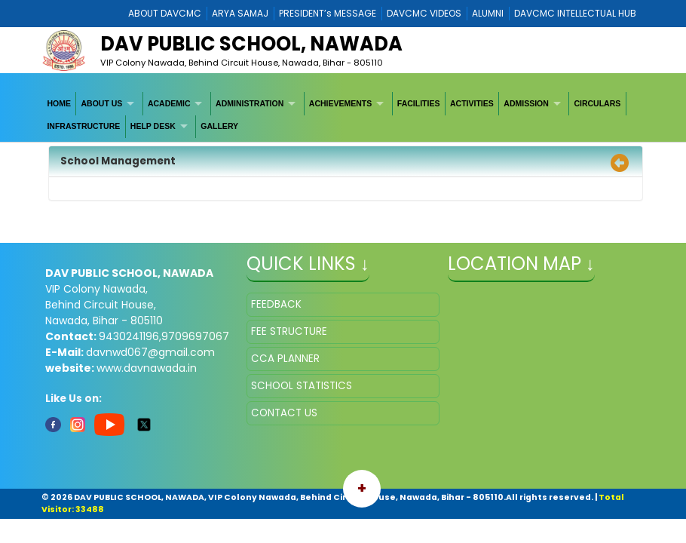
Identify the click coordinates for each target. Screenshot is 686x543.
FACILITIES (418, 103)
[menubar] (343, 115)
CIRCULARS (597, 103)
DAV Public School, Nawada (251, 43)
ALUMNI (488, 13)
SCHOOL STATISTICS (301, 386)
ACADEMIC (169, 103)
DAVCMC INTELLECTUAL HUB (575, 13)
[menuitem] (59, 103)
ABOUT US (102, 103)
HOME (59, 103)
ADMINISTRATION (249, 103)
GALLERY (219, 125)
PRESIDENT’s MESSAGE (327, 13)
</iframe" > (544, 368)
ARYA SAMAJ (240, 13)
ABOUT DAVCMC (164, 13)
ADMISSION (526, 103)
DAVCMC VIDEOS (424, 13)
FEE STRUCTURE (289, 331)
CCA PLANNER (285, 358)
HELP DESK (153, 125)
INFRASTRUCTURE (83, 125)
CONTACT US (284, 413)
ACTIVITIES (472, 103)
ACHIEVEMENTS (340, 103)
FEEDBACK (276, 304)
